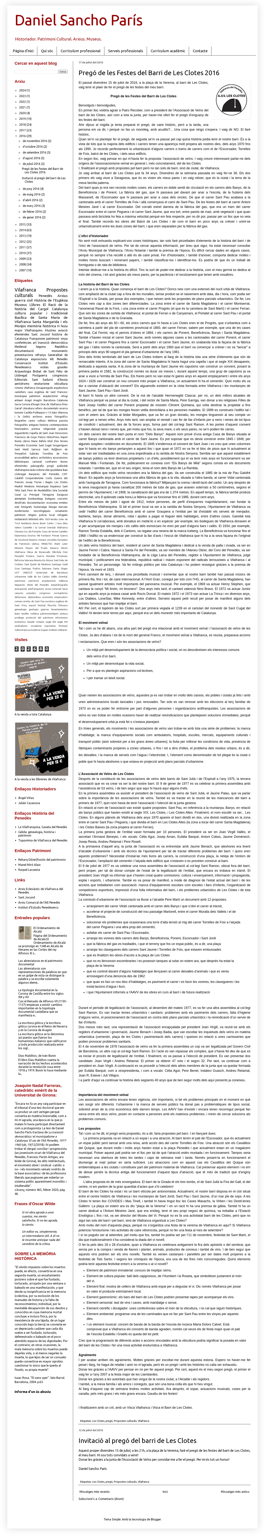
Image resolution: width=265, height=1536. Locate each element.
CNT (65, 474)
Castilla (28, 412)
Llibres (34, 305)
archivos (37, 416)
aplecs (34, 457)
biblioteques (22, 461)
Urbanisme (20, 576)
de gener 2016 (32, 217)
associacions (60, 457)
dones (64, 461)
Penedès (45, 296)
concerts (62, 498)
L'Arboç (35, 543)
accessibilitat (22, 457)
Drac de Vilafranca (50, 404)
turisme (19, 412)
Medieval (20, 346)
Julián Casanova (29, 803)
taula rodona (37, 469)
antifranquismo (36, 589)
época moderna (31, 630)
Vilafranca (143, 1420)
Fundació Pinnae (50, 535)
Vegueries (20, 585)
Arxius (63, 296)
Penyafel (19, 556)
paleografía (37, 465)
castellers (20, 392)
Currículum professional (81, 51)
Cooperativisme (34, 478)
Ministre (19, 548)
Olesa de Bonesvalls (38, 552)
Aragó (28, 400)
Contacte (200, 51)
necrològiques (42, 510)
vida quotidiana (53, 469)
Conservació (23, 363)
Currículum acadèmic (168, 51)
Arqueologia (23, 371)
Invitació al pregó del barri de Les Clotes (137, 1440)
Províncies (62, 556)
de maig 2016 (32, 194)
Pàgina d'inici (23, 51)
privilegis (19, 617)
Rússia (49, 560)
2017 (22, 130)
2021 (22, 107)
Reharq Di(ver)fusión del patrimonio (42, 859)
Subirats (34, 453)
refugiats (62, 515)
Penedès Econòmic (26, 445)
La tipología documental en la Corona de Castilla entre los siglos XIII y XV (41, 993)
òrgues (44, 630)
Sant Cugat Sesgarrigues (53, 445)
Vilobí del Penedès (38, 585)
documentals (50, 408)
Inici (165, 1491)
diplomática (34, 597)
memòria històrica (41, 326)
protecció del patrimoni (39, 617)
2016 (22, 136)
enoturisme (41, 383)
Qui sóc (47, 51)
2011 (22, 247)
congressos (60, 375)
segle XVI (62, 622)
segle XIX (51, 622)
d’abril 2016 (31, 200)
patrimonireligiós (49, 613)
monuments (60, 350)
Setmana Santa (50, 568)
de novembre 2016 (35, 141)
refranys (40, 355)
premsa (36, 428)
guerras (45, 609)
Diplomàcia (20, 535)
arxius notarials (53, 589)
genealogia (20, 609)
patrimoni (52, 338)
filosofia (52, 605)
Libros (26, 441)
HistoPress (53, 437)
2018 (22, 124)
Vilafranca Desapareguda (38, 387)
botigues (50, 498)
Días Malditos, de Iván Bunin (37, 1055)
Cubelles (63, 531)
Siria (54, 490)
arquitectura (61, 387)
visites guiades (54, 367)
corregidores (61, 593)
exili (17, 506)
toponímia (50, 626)
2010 (22, 253)
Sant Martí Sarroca (27, 449)
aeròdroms (22, 383)
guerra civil (24, 300)
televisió (33, 519)
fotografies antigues (27, 424)
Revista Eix (40, 560)
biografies (20, 420)
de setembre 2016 (35, 152)
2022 (22, 101)
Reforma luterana (24, 560)
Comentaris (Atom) (111, 1498)
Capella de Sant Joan (41, 433)
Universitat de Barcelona (52, 572)
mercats (63, 506)
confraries (51, 461)
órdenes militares (58, 630)
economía (47, 597)
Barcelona (49, 400)
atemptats (20, 498)
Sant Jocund (40, 334)
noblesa (35, 613)
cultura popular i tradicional (41, 313)
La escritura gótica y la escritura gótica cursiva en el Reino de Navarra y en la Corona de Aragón (42, 1026)
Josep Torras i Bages (39, 482)
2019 (22, 118)
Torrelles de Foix (55, 453)
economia (52, 502)
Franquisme (37, 338)
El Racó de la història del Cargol (41, 307)
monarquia (21, 396)
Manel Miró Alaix (29, 864)
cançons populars (25, 593)
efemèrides (22, 334)
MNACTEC (46, 543)
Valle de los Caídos (38, 576)
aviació (63, 330)
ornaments (61, 510)
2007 (22, 270)
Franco (42, 437)
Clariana (19, 531)
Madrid (18, 486)
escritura (50, 601)
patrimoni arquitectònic (43, 396)
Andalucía (26, 523)
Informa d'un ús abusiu (33, 1392)
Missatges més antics (235, 1491)
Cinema (19, 387)
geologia (33, 609)
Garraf (18, 408)
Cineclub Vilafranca (57, 527)
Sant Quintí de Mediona (37, 564)
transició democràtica (53, 342)
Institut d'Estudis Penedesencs (38, 907)
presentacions (24, 355)
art (35, 342)
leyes (17, 613)
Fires (65, 404)
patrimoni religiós (26, 515)
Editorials (21, 379)
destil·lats (20, 502)
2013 (22, 235)
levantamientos (59, 609)
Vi (58, 326)
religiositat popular (55, 428)
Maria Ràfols (38, 441)
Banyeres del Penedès (44, 474)
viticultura (61, 383)
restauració (21, 519)
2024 (22, 90)
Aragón (37, 400)
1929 (47, 519)
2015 (22, 224)
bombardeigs (35, 498)
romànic (40, 622)
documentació (24, 350)
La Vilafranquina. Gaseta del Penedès (42, 827)
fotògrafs (26, 506)
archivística (45, 457)
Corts (49, 478)
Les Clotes (98, 1420)
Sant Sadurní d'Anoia (50, 379)
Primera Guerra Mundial (40, 556)
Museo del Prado (37, 548)
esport (32, 605)
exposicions (39, 359)
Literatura (28, 408)
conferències (23, 342)
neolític (25, 613)
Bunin (43, 523)
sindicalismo (21, 626)
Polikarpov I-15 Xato (45, 412)
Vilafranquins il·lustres (40, 330)
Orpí (65, 552)
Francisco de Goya (26, 437)
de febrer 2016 (33, 211)
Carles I (51, 523)
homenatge (40, 506)
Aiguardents (22, 433)
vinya (64, 338)
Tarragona (48, 494)
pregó (109, 1420)
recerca (63, 408)
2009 (22, 258)
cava (30, 392)
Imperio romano (37, 539)
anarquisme (21, 589)
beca (65, 589)
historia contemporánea (54, 424)
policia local (47, 515)
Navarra (54, 548)
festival (42, 605)
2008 (22, 264)
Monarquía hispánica (48, 486)
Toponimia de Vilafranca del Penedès (42, 840)
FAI (38, 535)
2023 (22, 96)
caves (32, 420)
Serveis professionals (125, 51)
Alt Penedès (59, 359)
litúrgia (53, 506)
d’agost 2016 (32, 158)
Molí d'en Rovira (58, 441)
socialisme (36, 626)
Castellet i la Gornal (34, 527)
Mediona (29, 486)
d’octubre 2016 (33, 146)
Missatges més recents (95, 1491)
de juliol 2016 (32, 163)
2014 (22, 230)
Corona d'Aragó (31, 404)
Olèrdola (56, 552)
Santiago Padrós (30, 568)
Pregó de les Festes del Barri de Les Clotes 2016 (149, 72)
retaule (31, 622)
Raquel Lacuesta (29, 869)
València (63, 580)
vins (41, 519)
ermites (63, 502)
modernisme (22, 510)
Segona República (52, 346)
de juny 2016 (31, 188)
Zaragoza (62, 494)
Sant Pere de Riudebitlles (36, 490)
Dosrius (32, 535)
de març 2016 (32, 205)
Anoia (36, 523)
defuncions (20, 597)
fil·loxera (63, 605)
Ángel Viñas (26, 798)
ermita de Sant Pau (33, 601)
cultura (41, 420)
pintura (64, 613)
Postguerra (40, 375)
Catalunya (60, 309)
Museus (21, 305)
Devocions (61, 433)
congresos (44, 593)
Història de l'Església (51, 300)
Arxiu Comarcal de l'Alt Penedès (39, 902)
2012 (22, 241)
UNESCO (27, 572)
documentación (36, 502)
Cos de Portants (32, 531)
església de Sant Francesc (51, 392)
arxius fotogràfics (56, 416)
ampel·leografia (59, 585)
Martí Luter (61, 543)
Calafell (19, 478)
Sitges (64, 568)
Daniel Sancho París (79, 20)
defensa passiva (58, 420)
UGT (17, 572)
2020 (22, 113)
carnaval (37, 461)
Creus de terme (50, 531)
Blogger (156, 1519)
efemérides (21, 465)
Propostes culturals (125, 1420)
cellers (38, 408)
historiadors (22, 428)
